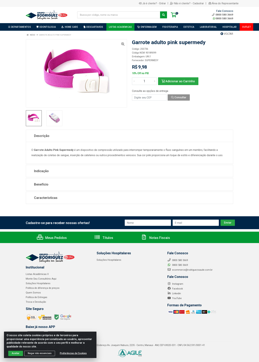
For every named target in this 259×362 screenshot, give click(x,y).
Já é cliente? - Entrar (152, 3)
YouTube (174, 298)
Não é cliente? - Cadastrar (187, 3)
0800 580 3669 (223, 18)
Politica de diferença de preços (42, 287)
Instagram (175, 283)
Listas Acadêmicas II (37, 274)
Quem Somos (33, 292)
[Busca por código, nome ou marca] (118, 14)
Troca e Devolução (36, 301)
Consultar (178, 97)
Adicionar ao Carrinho (178, 81)
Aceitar (15, 355)
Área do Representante (224, 3)
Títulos (103, 238)
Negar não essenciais (40, 355)
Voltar (227, 33)
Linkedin (174, 293)
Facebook (175, 288)
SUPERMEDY (151, 60)
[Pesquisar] (163, 14)
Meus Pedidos (52, 238)
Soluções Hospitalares (38, 283)
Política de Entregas (36, 297)
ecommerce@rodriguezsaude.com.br (190, 269)
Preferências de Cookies (73, 355)
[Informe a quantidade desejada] (144, 81)
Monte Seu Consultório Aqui (41, 278)
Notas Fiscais (155, 238)
